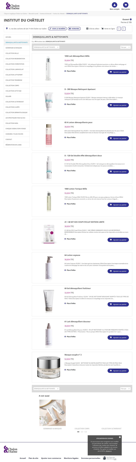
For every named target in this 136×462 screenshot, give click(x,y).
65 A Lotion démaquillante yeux (78, 122)
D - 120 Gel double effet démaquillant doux (83, 155)
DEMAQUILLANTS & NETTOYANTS (17, 42)
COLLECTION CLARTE (12, 107)
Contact (9, 139)
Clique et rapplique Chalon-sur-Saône (15, 14)
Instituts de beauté (45, 14)
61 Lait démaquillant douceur (77, 321)
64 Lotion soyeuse (72, 255)
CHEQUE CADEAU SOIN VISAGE (16, 129)
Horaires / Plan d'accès (14, 134)
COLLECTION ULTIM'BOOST (15, 102)
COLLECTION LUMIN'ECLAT (14, 69)
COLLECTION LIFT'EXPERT (14, 75)
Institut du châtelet (59, 14)
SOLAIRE (8, 96)
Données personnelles (90, 457)
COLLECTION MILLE (12, 53)
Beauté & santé (33, 14)
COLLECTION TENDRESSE (14, 80)
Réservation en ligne (13, 145)
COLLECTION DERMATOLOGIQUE (16, 112)
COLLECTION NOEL (12, 123)
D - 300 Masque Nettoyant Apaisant (80, 89)
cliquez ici (109, 451)
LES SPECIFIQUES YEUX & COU (15, 118)
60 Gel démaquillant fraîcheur (78, 288)
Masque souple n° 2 (73, 354)
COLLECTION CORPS (12, 85)
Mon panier (125, 9)
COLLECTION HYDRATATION (15, 64)
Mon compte (114, 9)
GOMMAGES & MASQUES (14, 48)
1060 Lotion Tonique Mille (76, 188)
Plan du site (33, 457)
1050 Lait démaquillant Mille (77, 56)
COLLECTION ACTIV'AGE (13, 91)
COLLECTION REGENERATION (15, 59)
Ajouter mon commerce (51, 457)
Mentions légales (71, 457)
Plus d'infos (71, 71)
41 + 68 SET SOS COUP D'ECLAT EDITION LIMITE (84, 221)
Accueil (8, 37)
